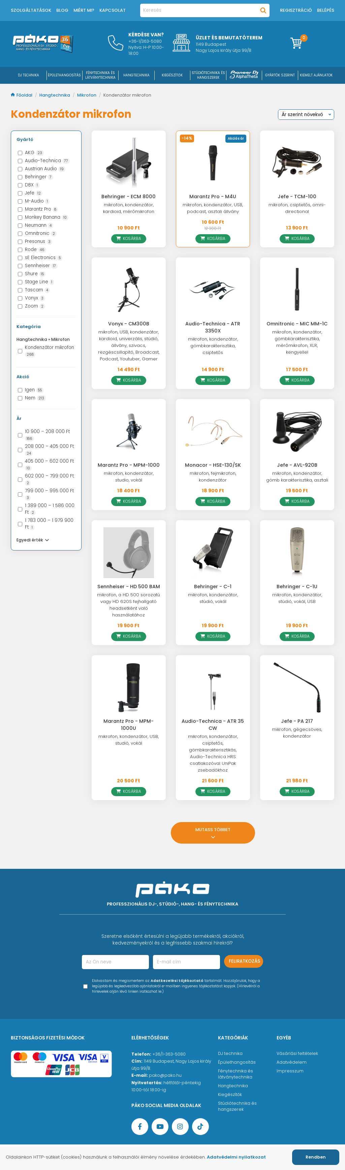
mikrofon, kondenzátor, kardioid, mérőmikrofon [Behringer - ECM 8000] (128, 208)
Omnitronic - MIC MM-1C (296, 323)
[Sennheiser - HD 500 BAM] (128, 552)
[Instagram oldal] (180, 1126)
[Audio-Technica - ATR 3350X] (213, 289)
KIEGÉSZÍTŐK (172, 75)
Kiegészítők (230, 1094)
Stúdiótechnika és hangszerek (237, 1106)
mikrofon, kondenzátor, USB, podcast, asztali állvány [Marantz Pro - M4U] (213, 208)
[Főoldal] (43, 51)
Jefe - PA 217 (297, 721)
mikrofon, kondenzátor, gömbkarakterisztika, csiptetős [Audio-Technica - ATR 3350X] (213, 346)
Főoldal (22, 95)
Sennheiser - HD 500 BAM (128, 586)
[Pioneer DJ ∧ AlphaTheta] (244, 75)
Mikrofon (87, 95)
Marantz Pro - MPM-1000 (129, 465)
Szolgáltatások (31, 10)
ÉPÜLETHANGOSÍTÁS (64, 75)
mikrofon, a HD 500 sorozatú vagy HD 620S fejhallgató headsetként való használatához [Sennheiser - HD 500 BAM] (128, 605)
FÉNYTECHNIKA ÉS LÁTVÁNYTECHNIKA (100, 75)
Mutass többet (212, 833)
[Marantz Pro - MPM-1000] (128, 431)
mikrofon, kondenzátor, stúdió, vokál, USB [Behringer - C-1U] (297, 598)
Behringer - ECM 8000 (128, 196)
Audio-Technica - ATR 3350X (212, 327)
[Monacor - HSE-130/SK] (213, 431)
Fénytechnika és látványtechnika (235, 1074)
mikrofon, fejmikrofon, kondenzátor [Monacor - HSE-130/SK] (213, 476)
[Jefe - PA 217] (297, 687)
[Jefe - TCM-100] (297, 163)
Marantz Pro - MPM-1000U (128, 725)
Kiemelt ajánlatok (316, 75)
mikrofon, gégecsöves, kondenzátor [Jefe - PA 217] (297, 732)
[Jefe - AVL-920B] (297, 431)
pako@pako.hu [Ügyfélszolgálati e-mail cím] (165, 1075)
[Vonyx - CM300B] (128, 289)
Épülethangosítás (237, 1062)
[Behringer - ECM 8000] (128, 163)
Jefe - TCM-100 (297, 196)
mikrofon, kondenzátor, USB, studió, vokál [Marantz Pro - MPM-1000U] (128, 739)
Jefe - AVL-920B (297, 465)
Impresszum (290, 1071)
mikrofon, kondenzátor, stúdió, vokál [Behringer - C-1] (213, 598)
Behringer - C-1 (212, 586)
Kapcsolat (112, 10)
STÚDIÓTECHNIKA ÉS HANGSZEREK (208, 75)
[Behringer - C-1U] (297, 552)
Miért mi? (83, 10)
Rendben (316, 1157)
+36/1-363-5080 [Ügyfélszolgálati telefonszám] (169, 1054)
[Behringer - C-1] (213, 552)
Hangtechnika (55, 95)
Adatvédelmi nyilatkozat (236, 1157)
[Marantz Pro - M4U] (213, 163)
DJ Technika (28, 75)
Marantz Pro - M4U (212, 196)
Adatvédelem (292, 1062)
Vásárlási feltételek (297, 1053)
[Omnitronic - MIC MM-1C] (297, 289)
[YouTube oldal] (160, 1126)
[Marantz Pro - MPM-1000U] (128, 687)
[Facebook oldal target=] (139, 1126)
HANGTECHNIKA (136, 75)
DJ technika (230, 1053)
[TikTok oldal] (200, 1126)
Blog (62, 10)
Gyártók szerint (280, 75)
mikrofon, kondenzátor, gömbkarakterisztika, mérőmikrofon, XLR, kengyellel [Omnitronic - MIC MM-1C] (297, 342)
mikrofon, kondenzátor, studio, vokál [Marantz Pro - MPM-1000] (129, 476)
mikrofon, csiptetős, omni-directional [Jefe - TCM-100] (297, 208)
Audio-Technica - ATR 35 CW (213, 725)
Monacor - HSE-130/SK (213, 465)
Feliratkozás (244, 961)
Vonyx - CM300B (128, 323)
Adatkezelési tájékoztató (177, 980)
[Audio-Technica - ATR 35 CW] (213, 687)
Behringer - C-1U (297, 586)
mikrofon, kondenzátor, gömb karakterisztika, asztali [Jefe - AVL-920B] (297, 476)
